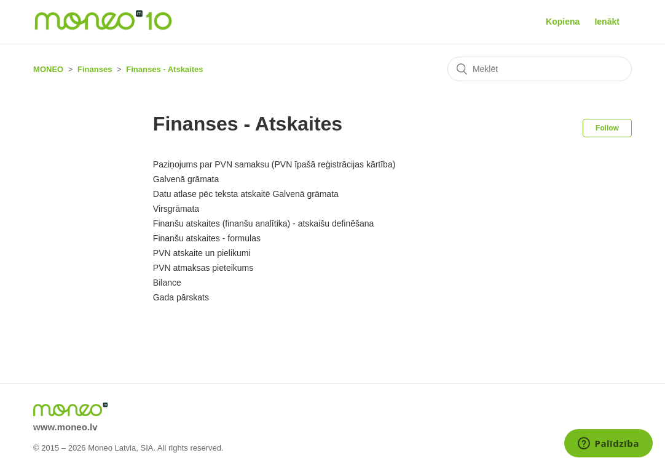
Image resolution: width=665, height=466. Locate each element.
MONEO (48, 69)
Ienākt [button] (606, 21)
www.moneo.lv (65, 427)
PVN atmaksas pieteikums (203, 268)
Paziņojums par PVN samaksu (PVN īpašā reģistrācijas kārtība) (274, 164)
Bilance (167, 282)
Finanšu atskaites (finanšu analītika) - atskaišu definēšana (263, 223)
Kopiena (563, 21)
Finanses (94, 69)
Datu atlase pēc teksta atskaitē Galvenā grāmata (246, 194)
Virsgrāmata (176, 209)
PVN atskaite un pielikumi (202, 253)
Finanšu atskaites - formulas (207, 238)
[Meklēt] (539, 69)
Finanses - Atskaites (164, 69)
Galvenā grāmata (186, 179)
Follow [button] (607, 128)
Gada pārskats (181, 297)
